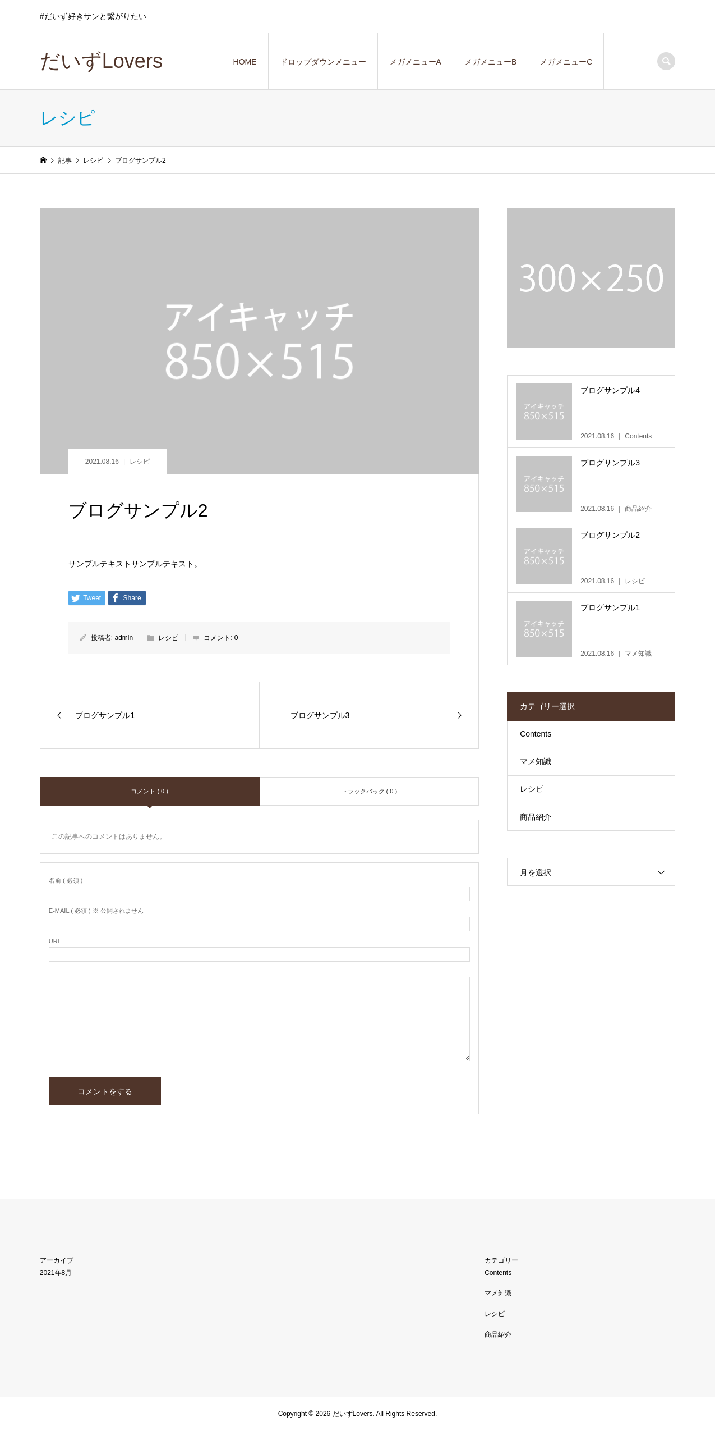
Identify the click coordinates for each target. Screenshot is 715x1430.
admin (124, 638)
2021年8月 (56, 1273)
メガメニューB (490, 61)
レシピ (140, 461)
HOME (245, 61)
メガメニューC (565, 61)
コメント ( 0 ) (149, 791)
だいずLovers (101, 60)
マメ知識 (535, 761)
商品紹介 (535, 816)
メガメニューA (415, 61)
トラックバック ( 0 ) (370, 791)
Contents (535, 733)
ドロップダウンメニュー (323, 61)
